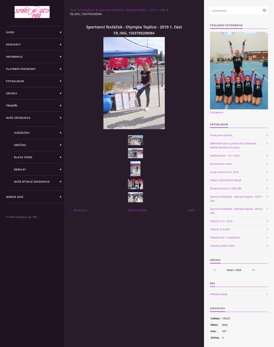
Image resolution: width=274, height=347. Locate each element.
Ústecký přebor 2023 (222, 245)
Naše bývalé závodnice (32, 181)
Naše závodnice (18, 118)
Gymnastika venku (221, 164)
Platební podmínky (21, 69)
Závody (11, 93)
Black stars (23, 157)
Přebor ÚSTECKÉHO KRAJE (225, 180)
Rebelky (20, 169)
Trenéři (12, 105)
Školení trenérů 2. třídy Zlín (226, 188)
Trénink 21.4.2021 (220, 229)
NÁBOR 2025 (14, 197)
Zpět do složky (137, 210)
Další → (193, 210)
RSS (35, 217)
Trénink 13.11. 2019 (221, 221)
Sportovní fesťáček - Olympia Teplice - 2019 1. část (132, 10)
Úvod (10, 32)
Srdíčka (20, 145)
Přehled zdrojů (218, 294)
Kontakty (13, 44)
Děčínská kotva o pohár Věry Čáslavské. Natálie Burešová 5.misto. (233, 145)
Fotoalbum (15, 81)
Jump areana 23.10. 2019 (224, 172)
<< (214, 270)
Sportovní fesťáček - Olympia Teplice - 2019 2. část (236, 211)
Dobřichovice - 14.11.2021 (225, 155)
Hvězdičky (22, 133)
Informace (14, 56)
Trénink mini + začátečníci (225, 237)
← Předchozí (78, 210)
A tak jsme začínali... (221, 135)
